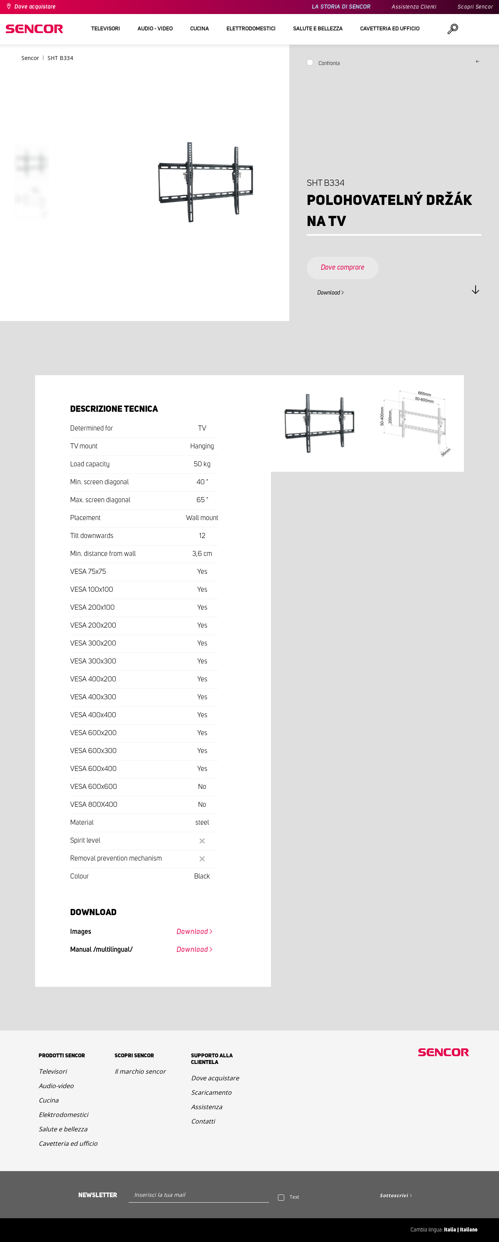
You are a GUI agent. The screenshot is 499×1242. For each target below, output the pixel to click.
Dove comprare (343, 267)
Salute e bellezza (63, 1129)
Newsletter (97, 1195)
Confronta (329, 63)
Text (294, 1197)
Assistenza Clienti (414, 7)
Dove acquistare (35, 7)
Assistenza (206, 1107)
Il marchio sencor (140, 1071)
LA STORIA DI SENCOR (341, 7)
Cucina (48, 1100)
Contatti (203, 1121)
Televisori (53, 1071)
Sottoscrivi (394, 1195)
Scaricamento (211, 1092)
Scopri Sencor (475, 7)
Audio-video (56, 1085)
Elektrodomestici (63, 1114)
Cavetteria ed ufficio (68, 1143)
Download (328, 293)
